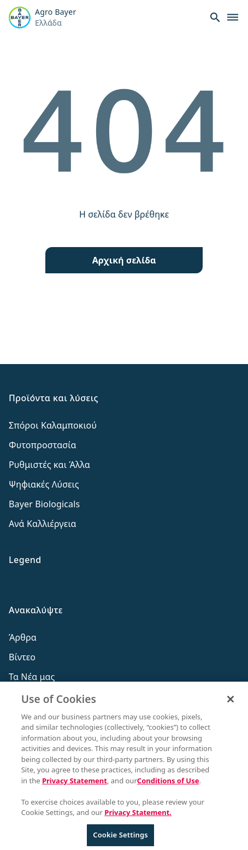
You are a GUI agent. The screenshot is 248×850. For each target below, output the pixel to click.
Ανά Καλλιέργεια (42, 524)
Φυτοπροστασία (42, 445)
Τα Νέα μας (32, 677)
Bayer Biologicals (44, 504)
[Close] (231, 705)
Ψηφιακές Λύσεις (44, 484)
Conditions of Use (168, 786)
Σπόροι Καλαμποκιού (53, 425)
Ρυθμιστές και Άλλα (49, 465)
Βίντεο (22, 657)
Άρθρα (23, 637)
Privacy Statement (74, 786)
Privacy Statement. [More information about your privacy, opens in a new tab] (138, 818)
